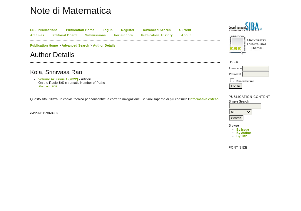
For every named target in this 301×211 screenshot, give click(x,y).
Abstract (44, 86)
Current (185, 30)
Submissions (95, 35)
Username (235, 68)
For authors (123, 35)
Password (235, 74)
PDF (54, 86)
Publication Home (80, 30)
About (186, 35)
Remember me (245, 81)
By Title (241, 136)
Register (128, 30)
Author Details (104, 45)
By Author (243, 133)
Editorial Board (65, 35)
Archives (37, 35)
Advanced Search (157, 30)
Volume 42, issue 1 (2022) (58, 79)
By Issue (242, 129)
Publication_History (157, 35)
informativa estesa (204, 99)
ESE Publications (44, 30)
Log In (108, 30)
